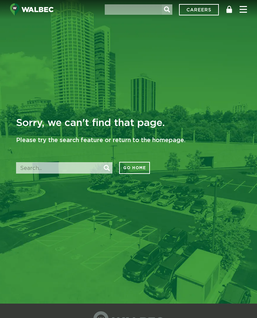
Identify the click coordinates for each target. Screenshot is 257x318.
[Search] (167, 9)
